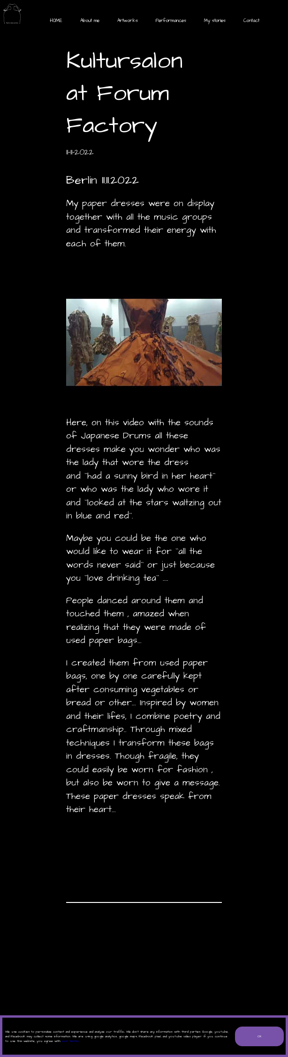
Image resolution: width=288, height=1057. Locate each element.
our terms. (70, 1041)
